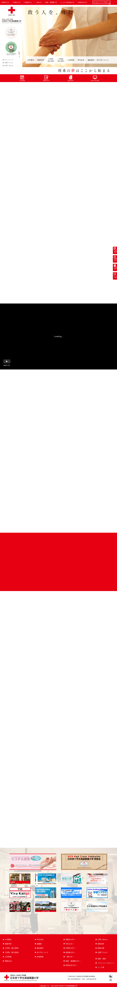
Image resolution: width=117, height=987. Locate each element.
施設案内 (91, 60)
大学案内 (30, 60)
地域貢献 (40, 957)
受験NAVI (46, 78)
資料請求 (71, 78)
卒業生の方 (17, 2)
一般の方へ (70, 957)
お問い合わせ (8, 65)
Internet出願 (95, 78)
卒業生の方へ (71, 948)
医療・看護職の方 (51, 2)
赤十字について (103, 60)
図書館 (39, 944)
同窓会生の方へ (71, 965)
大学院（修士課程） (12, 948)
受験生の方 (5, 2)
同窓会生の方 (82, 2)
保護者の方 (28, 2)
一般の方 (39, 2)
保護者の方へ (71, 952)
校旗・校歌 (102, 959)
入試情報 (71, 60)
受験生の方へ (71, 939)
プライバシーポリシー (106, 963)
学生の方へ (70, 944)
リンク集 (101, 967)
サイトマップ (8, 60)
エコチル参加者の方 (67, 2)
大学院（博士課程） (12, 952)
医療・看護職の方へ (73, 961)
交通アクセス (8, 62)
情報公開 (101, 948)
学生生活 (81, 60)
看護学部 (40, 60)
